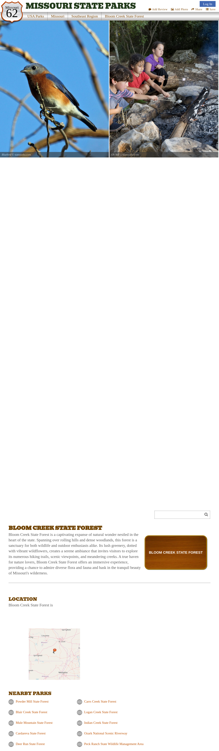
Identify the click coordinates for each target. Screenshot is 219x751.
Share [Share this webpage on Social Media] (196, 9)
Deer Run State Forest (30, 744)
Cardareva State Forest (31, 733)
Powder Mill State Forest (32, 701)
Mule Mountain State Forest (34, 723)
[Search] (180, 515)
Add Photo (179, 9)
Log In (207, 4)
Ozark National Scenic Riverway (105, 733)
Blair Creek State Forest (31, 712)
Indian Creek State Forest (101, 723)
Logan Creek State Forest (101, 712)
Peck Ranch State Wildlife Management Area (114, 744)
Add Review (158, 9)
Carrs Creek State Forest (100, 701)
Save (211, 9)
